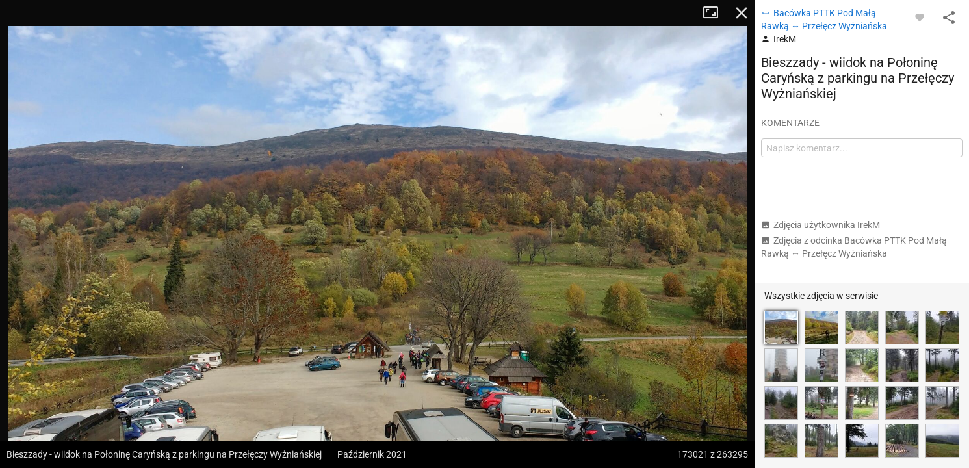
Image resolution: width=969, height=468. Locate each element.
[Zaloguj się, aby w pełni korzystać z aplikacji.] (919, 17)
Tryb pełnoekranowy (716, 13)
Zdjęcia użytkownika (820, 225)
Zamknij (742, 13)
